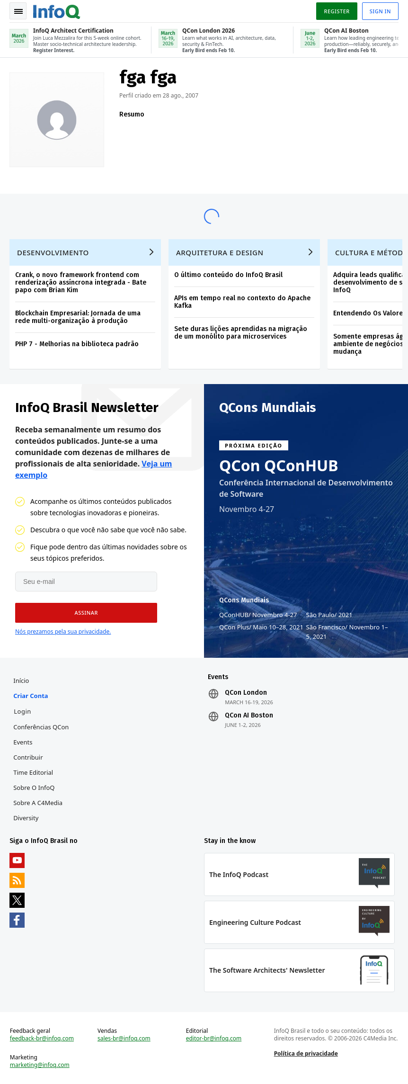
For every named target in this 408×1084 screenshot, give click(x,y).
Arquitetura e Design (220, 252)
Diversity (25, 818)
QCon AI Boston (249, 715)
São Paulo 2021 (329, 614)
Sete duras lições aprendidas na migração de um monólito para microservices (240, 332)
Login (22, 711)
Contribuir (28, 757)
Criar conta (30, 695)
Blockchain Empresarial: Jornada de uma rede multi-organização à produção (78, 317)
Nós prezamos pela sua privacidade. (63, 631)
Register (336, 11)
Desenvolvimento (53, 252)
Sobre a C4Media (37, 802)
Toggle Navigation (18, 11)
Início (21, 680)
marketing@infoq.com (40, 1065)
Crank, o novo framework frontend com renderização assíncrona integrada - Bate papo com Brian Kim (80, 282)
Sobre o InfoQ (33, 787)
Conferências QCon (41, 727)
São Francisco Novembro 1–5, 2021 (347, 631)
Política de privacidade (306, 1053)
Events (22, 742)
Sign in (380, 11)
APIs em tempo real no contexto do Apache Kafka (242, 302)
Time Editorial (33, 772)
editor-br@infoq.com (214, 1038)
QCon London (246, 693)
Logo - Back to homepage (56, 10)
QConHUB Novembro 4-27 (258, 614)
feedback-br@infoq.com (42, 1038)
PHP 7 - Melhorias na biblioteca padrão (77, 344)
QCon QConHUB (278, 465)
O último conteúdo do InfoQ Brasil (228, 275)
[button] (86, 613)
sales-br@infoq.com (124, 1038)
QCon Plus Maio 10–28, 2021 (261, 627)
